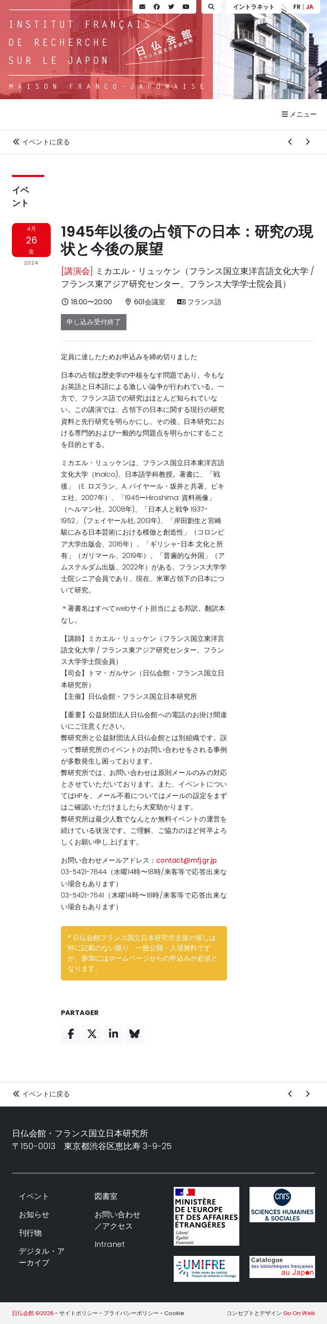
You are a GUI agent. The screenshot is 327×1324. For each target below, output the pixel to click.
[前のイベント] (290, 142)
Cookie (174, 1313)
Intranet (110, 1244)
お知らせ (34, 1214)
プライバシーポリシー (131, 1313)
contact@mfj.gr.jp (186, 860)
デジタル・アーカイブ (42, 1257)
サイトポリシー (78, 1313)
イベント (34, 1196)
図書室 (106, 1196)
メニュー (299, 114)
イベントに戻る (41, 142)
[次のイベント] (307, 142)
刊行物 (30, 1232)
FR (297, 7)
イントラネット (254, 7)
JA (309, 7)
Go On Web (299, 1313)
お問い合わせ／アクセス (118, 1220)
